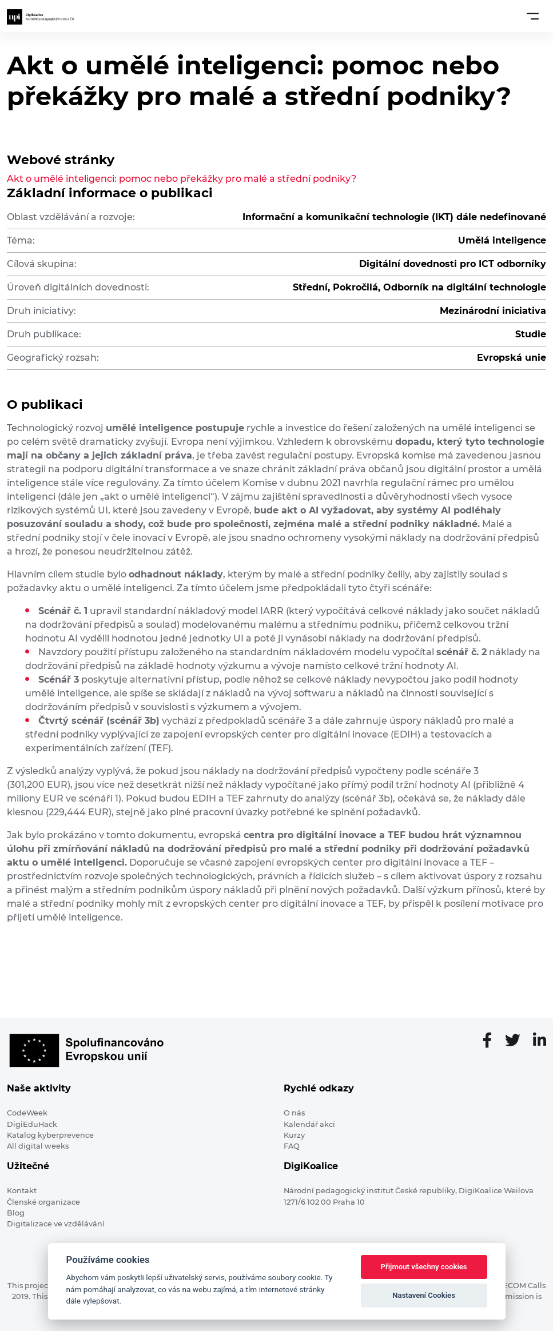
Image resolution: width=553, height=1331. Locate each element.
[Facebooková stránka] (492, 1041)
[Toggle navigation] (532, 16)
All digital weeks (38, 1146)
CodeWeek (27, 1113)
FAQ (292, 1146)
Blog (16, 1213)
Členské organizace (43, 1202)
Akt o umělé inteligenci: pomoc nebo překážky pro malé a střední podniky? (181, 178)
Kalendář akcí (309, 1124)
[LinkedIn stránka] (539, 1041)
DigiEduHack (32, 1124)
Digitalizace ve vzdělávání (56, 1224)
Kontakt (22, 1190)
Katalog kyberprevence (50, 1135)
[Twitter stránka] (517, 1041)
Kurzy (294, 1135)
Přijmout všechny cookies (424, 1266)
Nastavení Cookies (423, 1295)
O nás (294, 1113)
